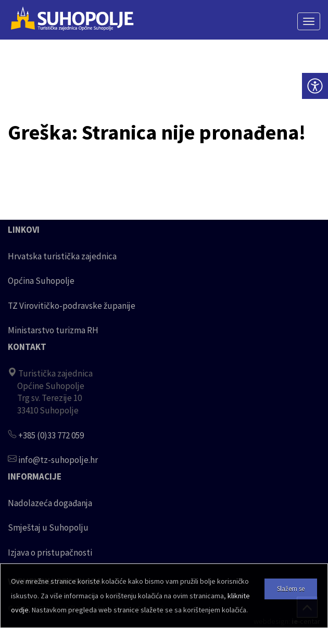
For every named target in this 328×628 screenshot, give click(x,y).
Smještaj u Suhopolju (48, 527)
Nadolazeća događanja (50, 503)
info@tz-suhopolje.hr (58, 460)
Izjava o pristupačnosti (50, 552)
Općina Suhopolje (41, 280)
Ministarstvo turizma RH (53, 330)
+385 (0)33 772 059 (51, 435)
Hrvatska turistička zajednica (62, 256)
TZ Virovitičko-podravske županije (71, 305)
